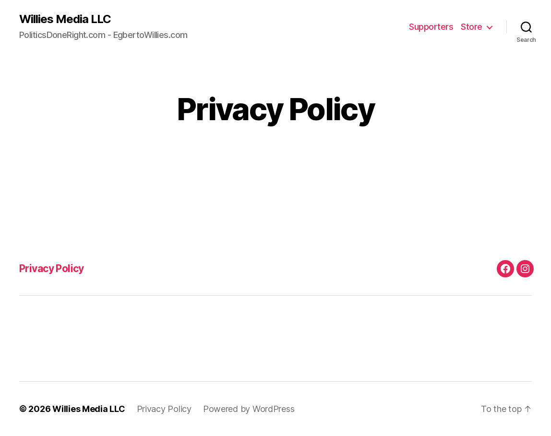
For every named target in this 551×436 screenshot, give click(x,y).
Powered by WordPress (249, 409)
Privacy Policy (51, 268)
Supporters (431, 27)
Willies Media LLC (65, 19)
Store (471, 27)
